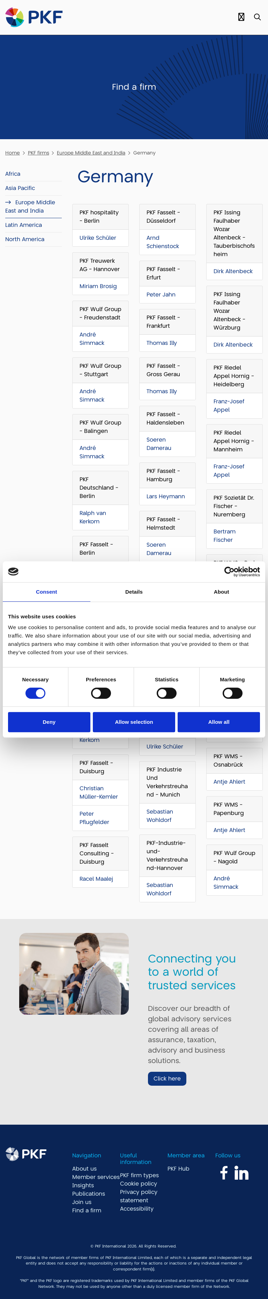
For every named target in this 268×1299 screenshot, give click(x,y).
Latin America (23, 225)
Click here (167, 1078)
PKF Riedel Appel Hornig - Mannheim (234, 441)
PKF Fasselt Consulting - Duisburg (97, 853)
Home (12, 153)
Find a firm (86, 1210)
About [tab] (221, 592)
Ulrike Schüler (98, 238)
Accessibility (137, 1208)
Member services (96, 1177)
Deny (49, 722)
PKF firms (38, 153)
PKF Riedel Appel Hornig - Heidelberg (234, 376)
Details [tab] (134, 592)
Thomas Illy (162, 343)
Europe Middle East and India (91, 153)
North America (24, 239)
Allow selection (134, 722)
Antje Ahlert (229, 781)
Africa (12, 174)
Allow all (219, 722)
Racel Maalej (96, 879)
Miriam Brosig (98, 286)
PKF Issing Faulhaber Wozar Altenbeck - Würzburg (229, 311)
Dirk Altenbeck (233, 271)
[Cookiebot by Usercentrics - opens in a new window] (229, 572)
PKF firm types (139, 1175)
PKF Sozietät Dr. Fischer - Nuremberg (234, 506)
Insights (83, 1185)
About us (84, 1168)
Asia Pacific (20, 188)
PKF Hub (178, 1168)
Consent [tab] (46, 592)
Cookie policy (138, 1183)
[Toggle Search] (257, 17)
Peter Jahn (161, 294)
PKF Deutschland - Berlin (99, 488)
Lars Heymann (166, 496)
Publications (88, 1193)
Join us (81, 1202)
